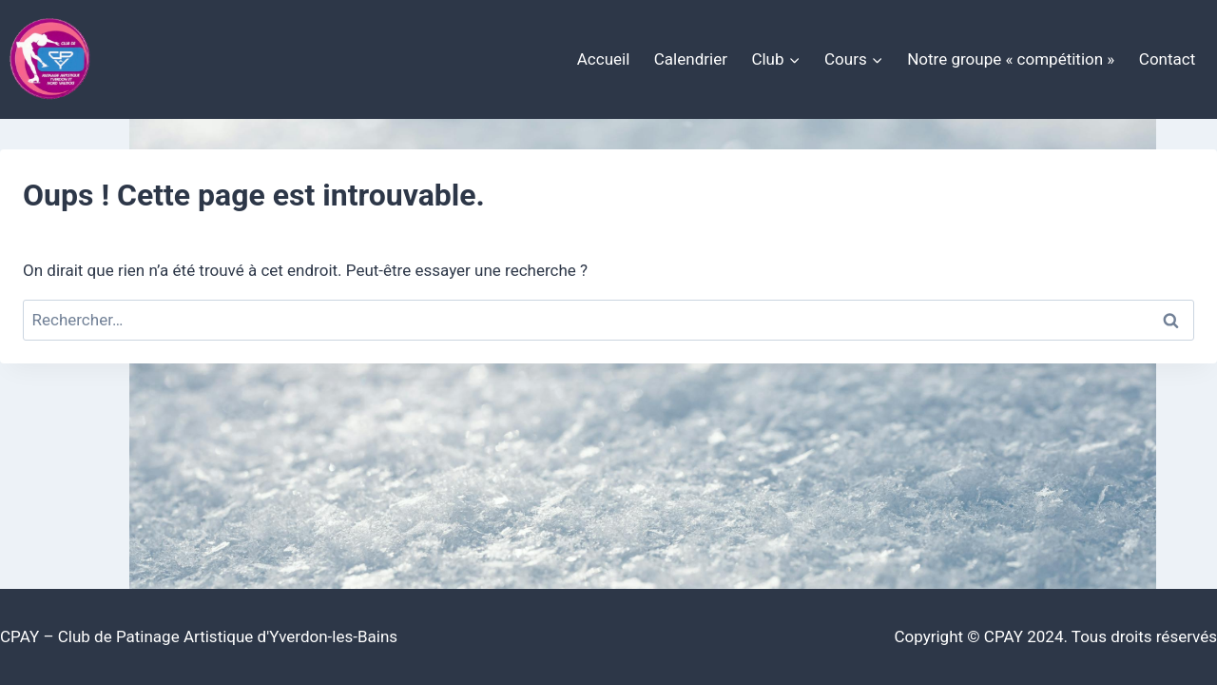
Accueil (603, 58)
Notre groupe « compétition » (1010, 58)
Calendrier (690, 58)
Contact (1167, 58)
